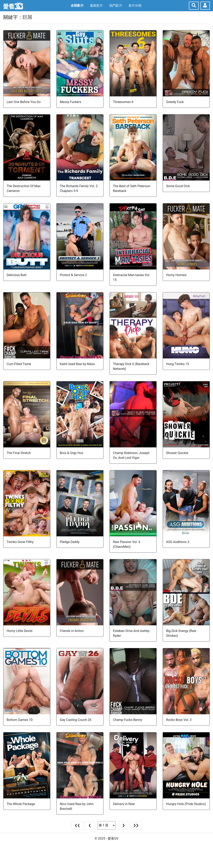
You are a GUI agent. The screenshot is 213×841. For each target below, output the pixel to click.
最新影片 (96, 5)
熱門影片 (115, 5)
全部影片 (77, 5)
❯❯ (136, 825)
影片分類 (135, 5)
